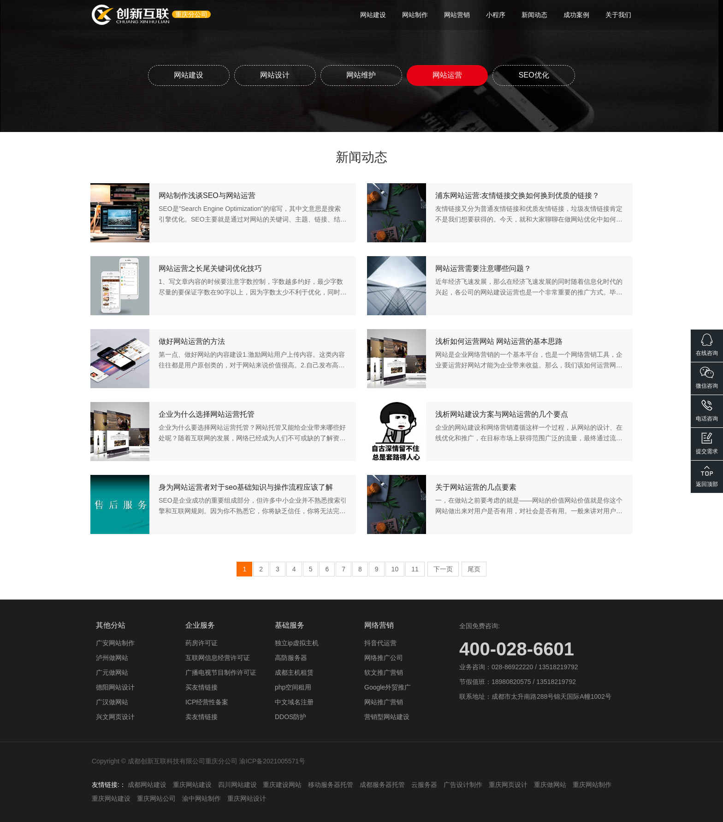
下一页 (443, 568)
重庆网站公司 (156, 798)
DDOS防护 (290, 716)
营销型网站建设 (386, 716)
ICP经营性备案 (206, 701)
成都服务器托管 (382, 784)
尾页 (474, 568)
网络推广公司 (383, 657)
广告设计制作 (463, 784)
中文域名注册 (294, 701)
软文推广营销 (383, 672)
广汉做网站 (112, 701)
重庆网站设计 (246, 798)
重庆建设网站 (282, 784)
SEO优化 (535, 74)
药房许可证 (201, 642)
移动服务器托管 (330, 784)
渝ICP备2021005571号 (272, 760)
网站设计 (274, 74)
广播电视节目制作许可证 (220, 672)
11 (415, 568)
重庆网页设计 (508, 784)
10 (395, 568)
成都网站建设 (147, 784)
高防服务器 (291, 657)
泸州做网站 (112, 657)
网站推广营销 (383, 701)
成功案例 (576, 14)
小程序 (495, 14)
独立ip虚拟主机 (297, 642)
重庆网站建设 (192, 784)
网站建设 (373, 14)
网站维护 (361, 74)
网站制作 (415, 14)
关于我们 (618, 14)
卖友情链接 (201, 716)
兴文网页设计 (115, 716)
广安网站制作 (115, 642)
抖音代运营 (380, 642)
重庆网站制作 (592, 784)
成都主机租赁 (294, 672)
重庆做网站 (550, 784)
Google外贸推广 (387, 686)
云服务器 (424, 784)
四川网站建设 (237, 784)
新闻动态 (534, 14)
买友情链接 (201, 686)
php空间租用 (293, 686)
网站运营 (447, 74)
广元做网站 (112, 672)
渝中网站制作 (201, 798)
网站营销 (457, 14)
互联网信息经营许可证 (217, 657)
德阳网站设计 (115, 686)
